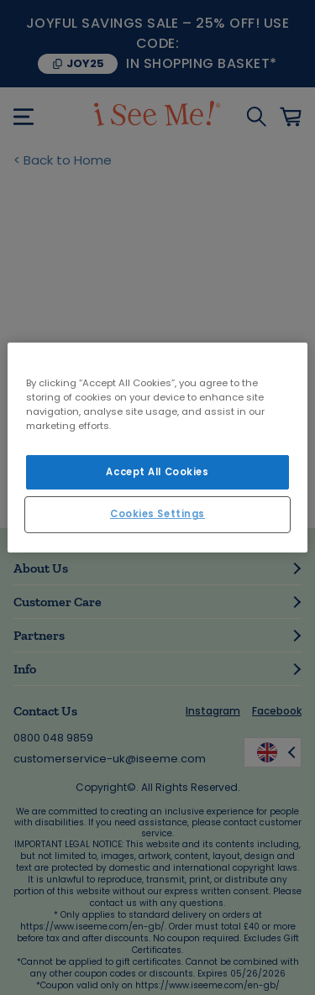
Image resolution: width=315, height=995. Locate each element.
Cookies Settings (157, 514)
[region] (157, 447)
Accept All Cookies (157, 471)
